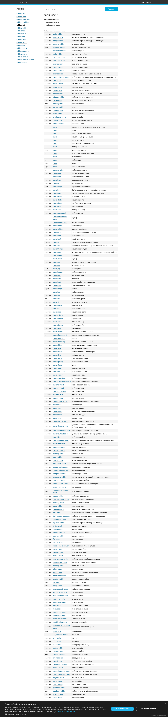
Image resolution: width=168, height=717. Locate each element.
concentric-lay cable (60, 484)
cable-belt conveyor (60, 421)
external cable (58, 536)
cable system (21, 54)
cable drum (57, 232)
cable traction (58, 395)
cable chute (57, 200)
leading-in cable (59, 599)
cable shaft (20, 14)
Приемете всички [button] (122, 709)
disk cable (57, 513)
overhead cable (58, 658)
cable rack (57, 309)
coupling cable (58, 503)
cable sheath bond (23, 19)
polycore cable (58, 678)
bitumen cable (58, 97)
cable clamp (57, 203)
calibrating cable (59, 450)
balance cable (58, 64)
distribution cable (59, 519)
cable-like (56, 437)
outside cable (58, 651)
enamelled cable (59, 533)
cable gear (57, 252)
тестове (148, 2)
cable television (22, 57)
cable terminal (21, 63)
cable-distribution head (61, 431)
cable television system (25, 60)
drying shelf (57, 526)
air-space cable (58, 41)
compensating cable (60, 467)
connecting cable (59, 487)
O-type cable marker (60, 635)
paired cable (57, 661)
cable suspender (22, 51)
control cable (58, 496)
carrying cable (58, 454)
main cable (57, 609)
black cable (57, 100)
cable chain (57, 197)
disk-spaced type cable (61, 516)
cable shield (21, 28)
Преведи (111, 9)
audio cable (57, 54)
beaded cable (58, 84)
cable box (56, 183)
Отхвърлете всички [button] (148, 709)
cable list (56, 299)
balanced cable (58, 71)
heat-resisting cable (60, 559)
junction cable (58, 579)
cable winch (57, 415)
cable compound (59, 213)
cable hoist (57, 279)
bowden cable (58, 107)
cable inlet (57, 282)
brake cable (57, 114)
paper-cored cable (60, 665)
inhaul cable (57, 569)
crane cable (57, 506)
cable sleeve (21, 34)
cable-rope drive (59, 444)
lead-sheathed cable (60, 596)
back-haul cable (59, 57)
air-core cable (58, 37)
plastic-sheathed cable (61, 674)
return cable (57, 698)
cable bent (57, 173)
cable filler (57, 246)
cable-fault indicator (60, 434)
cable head (57, 275)
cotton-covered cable (61, 499)
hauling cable (58, 556)
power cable (57, 681)
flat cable (56, 539)
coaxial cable (58, 460)
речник (141, 2)
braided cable (58, 110)
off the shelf (57, 638)
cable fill (56, 242)
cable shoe (20, 31)
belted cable (57, 90)
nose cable (57, 631)
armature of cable (59, 51)
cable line (56, 292)
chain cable (57, 457)
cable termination (59, 391)
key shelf (56, 582)
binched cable (58, 94)
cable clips (57, 207)
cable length (57, 289)
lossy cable (57, 606)
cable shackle (58, 325)
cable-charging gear (60, 426)
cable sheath (21, 16)
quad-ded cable (58, 688)
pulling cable (57, 684)
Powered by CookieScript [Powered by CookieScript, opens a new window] (158, 716)
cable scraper (58, 322)
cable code (57, 210)
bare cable (57, 80)
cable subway (21, 48)
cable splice (21, 40)
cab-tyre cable (58, 124)
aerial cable (57, 34)
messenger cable (59, 612)
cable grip (56, 262)
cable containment (60, 222)
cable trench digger (60, 401)
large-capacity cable (60, 589)
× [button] (165, 703)
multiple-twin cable (60, 619)
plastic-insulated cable (61, 671)
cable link (56, 295)
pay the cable (58, 668)
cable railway (58, 315)
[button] (56, 714)
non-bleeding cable (60, 622)
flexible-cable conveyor (61, 546)
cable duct (57, 236)
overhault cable (58, 655)
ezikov (22, 2)
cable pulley (57, 305)
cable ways (57, 405)
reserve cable (58, 694)
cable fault (57, 239)
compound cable (59, 477)
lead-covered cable (60, 592)
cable (55, 127)
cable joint (57, 285)
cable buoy (57, 190)
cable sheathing (22, 22)
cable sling (20, 37)
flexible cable (58, 543)
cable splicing (21, 42)
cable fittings (58, 249)
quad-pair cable (58, 691)
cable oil (56, 302)
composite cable (59, 474)
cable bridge (57, 187)
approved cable (58, 47)
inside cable (57, 572)
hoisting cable (58, 566)
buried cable (57, 120)
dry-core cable (58, 523)
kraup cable (57, 586)
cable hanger (58, 272)
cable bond (57, 177)
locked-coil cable (59, 602)
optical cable (58, 648)
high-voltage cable (60, 562)
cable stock (20, 45)
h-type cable (57, 549)
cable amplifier (58, 170)
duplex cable (57, 529)
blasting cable (58, 104)
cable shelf (20, 25)
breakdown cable (59, 117)
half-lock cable (58, 552)
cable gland (57, 256)
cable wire (57, 418)
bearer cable (57, 87)
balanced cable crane (61, 77)
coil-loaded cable (59, 464)
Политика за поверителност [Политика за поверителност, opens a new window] (66, 712)
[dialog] (84, 709)
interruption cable (59, 576)
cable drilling (57, 229)
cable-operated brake (61, 440)
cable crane (57, 226)
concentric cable (59, 480)
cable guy (56, 265)
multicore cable (59, 616)
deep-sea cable (58, 509)
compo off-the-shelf (60, 470)
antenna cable (58, 44)
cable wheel (57, 411)
